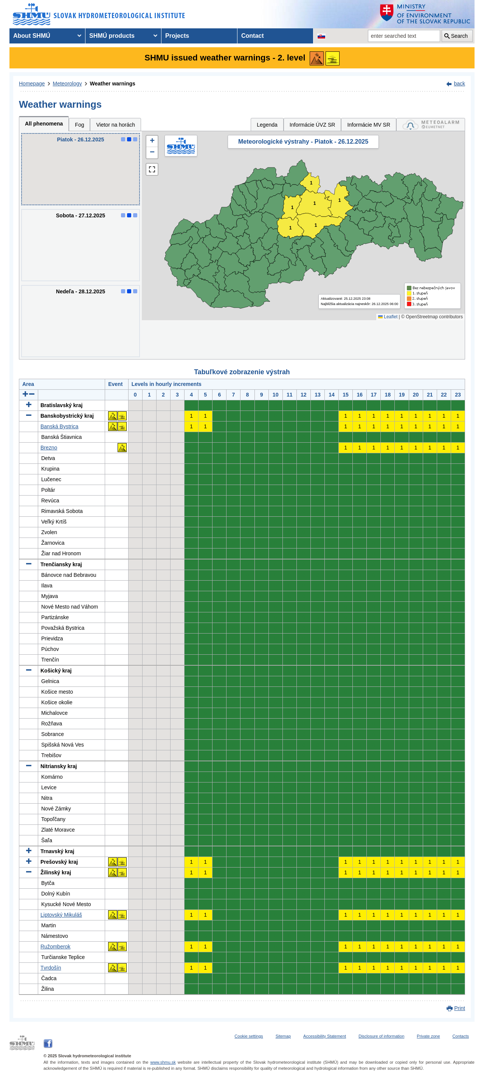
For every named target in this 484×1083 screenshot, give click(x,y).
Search (459, 36)
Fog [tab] (79, 125)
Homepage (32, 84)
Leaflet (387, 316)
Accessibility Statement (324, 1036)
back (459, 84)
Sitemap (283, 1036)
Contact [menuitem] (252, 36)
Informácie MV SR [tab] (368, 125)
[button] (152, 141)
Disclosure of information (381, 1036)
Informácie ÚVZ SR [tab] (312, 125)
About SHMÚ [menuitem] (31, 36)
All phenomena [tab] (44, 124)
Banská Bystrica (59, 426)
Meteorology (67, 84)
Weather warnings (112, 84)
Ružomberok (55, 947)
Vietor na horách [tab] (115, 125)
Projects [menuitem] (177, 36)
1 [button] (314, 203)
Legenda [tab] (267, 125)
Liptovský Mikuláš (61, 915)
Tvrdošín (50, 968)
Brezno (48, 448)
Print (459, 1008)
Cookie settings (248, 1036)
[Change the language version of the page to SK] (321, 35)
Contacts (461, 1036)
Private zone (428, 1036)
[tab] (430, 124)
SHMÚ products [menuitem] (112, 36)
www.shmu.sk (162, 1062)
